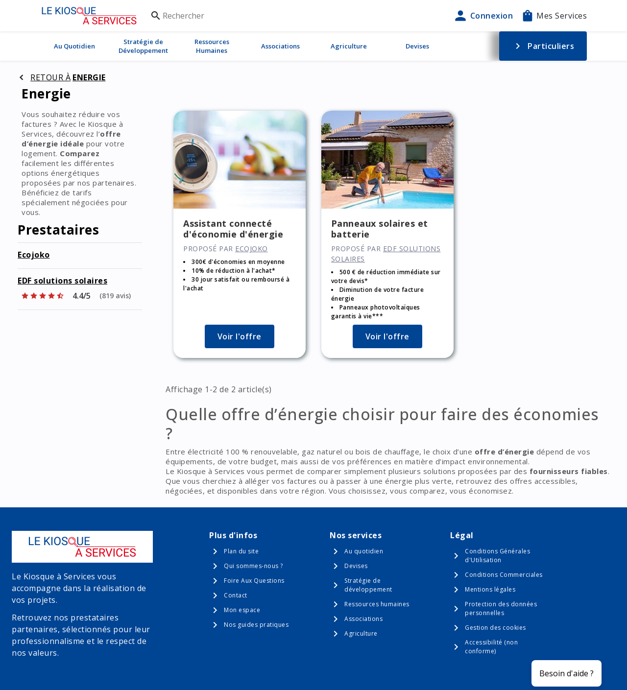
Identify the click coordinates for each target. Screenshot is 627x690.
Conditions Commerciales (504, 575)
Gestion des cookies (495, 627)
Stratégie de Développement (143, 46)
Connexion (483, 16)
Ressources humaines (377, 604)
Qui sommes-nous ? (253, 566)
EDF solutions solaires (62, 280)
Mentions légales (490, 589)
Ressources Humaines (211, 46)
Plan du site (241, 551)
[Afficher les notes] (76, 295)
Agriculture (349, 46)
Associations (280, 46)
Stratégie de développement (368, 585)
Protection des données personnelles (501, 608)
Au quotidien (363, 551)
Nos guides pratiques (256, 624)
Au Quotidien (74, 46)
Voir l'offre (239, 336)
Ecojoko (34, 254)
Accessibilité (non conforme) (491, 646)
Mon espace (242, 610)
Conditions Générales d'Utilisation (497, 555)
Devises (417, 46)
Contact (235, 595)
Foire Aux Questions (254, 580)
